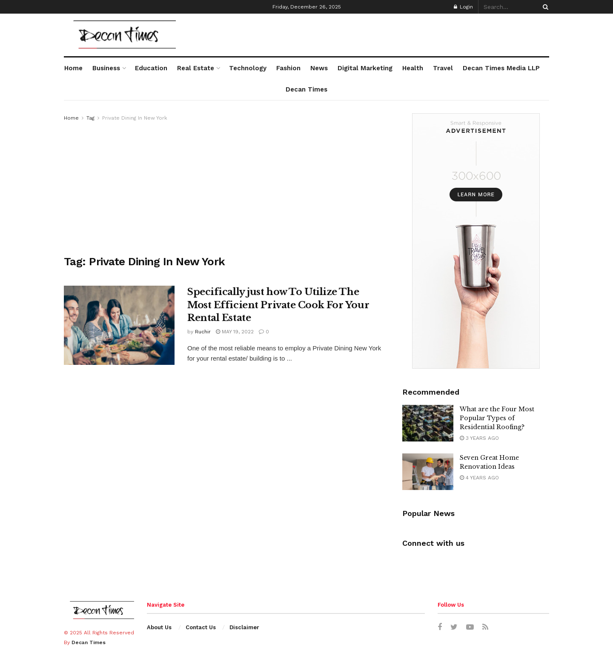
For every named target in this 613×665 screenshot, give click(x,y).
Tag (90, 118)
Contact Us (201, 627)
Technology (247, 68)
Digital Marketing (365, 68)
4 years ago (479, 478)
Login (463, 7)
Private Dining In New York (134, 118)
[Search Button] (544, 7)
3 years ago (479, 438)
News (319, 68)
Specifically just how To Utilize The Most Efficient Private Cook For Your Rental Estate (278, 305)
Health (412, 68)
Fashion (288, 68)
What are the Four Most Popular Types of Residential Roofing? (497, 418)
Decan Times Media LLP (501, 68)
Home (73, 68)
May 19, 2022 (235, 332)
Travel (443, 68)
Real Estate (195, 68)
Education (151, 68)
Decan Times (306, 89)
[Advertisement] (223, 186)
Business (106, 68)
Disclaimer (244, 627)
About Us (159, 627)
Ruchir (203, 332)
